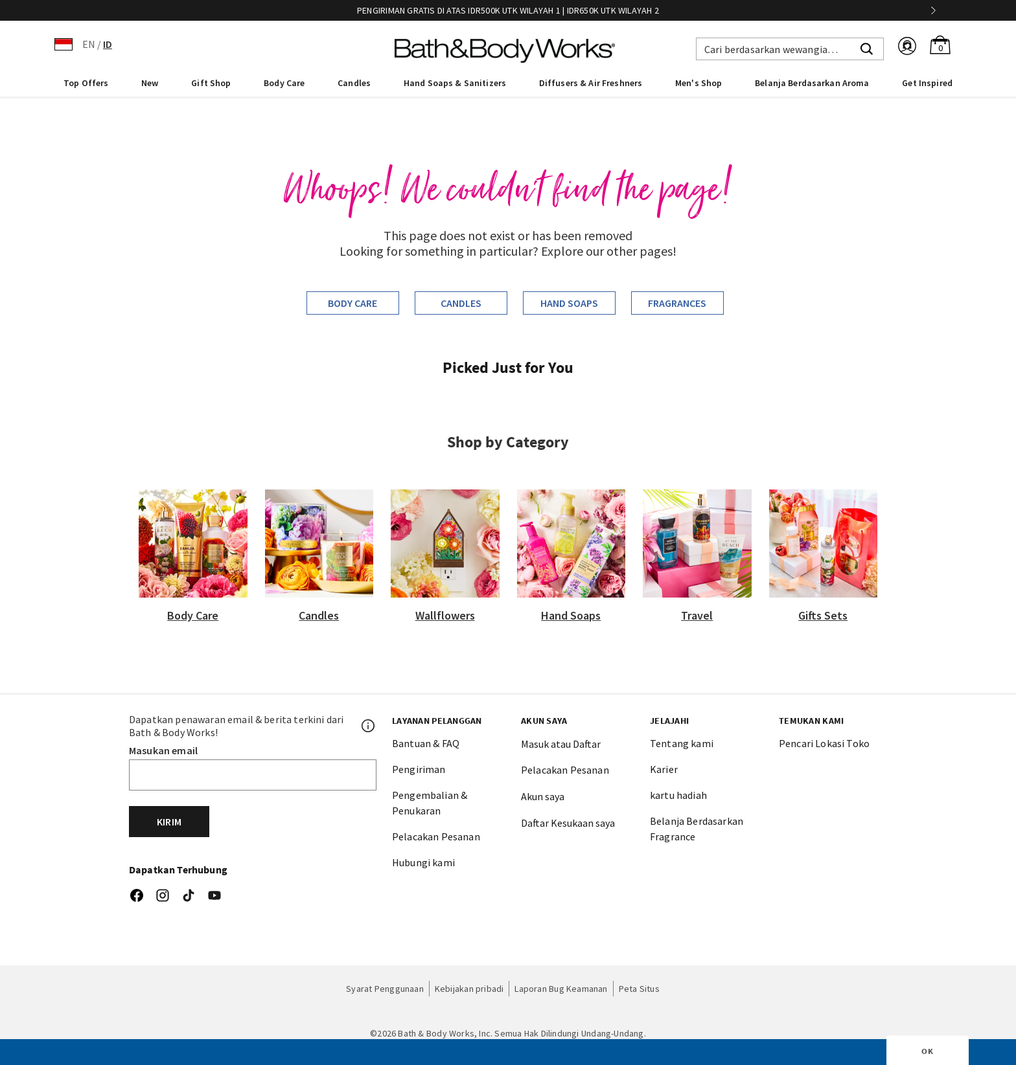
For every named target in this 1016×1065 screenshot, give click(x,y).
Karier (664, 769)
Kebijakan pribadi (469, 988)
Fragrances (677, 303)
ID (107, 44)
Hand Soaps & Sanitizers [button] (455, 83)
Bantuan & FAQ (425, 743)
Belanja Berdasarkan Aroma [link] (812, 83)
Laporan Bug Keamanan (560, 988)
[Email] (252, 774)
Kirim (169, 821)
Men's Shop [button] (698, 83)
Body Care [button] (284, 83)
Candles (461, 303)
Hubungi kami (423, 862)
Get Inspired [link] (927, 83)
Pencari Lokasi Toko (824, 743)
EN (88, 44)
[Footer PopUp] (368, 726)
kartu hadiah (678, 795)
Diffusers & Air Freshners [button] (591, 83)
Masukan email (163, 750)
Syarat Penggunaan (385, 988)
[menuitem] (85, 82)
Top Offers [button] (86, 83)
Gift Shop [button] (211, 83)
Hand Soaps (569, 303)
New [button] (149, 83)
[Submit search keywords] (866, 47)
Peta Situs (639, 988)
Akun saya (542, 796)
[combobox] (790, 49)
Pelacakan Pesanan (436, 836)
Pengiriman (419, 769)
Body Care (352, 303)
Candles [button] (354, 83)
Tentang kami (681, 743)
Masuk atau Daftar (561, 743)
